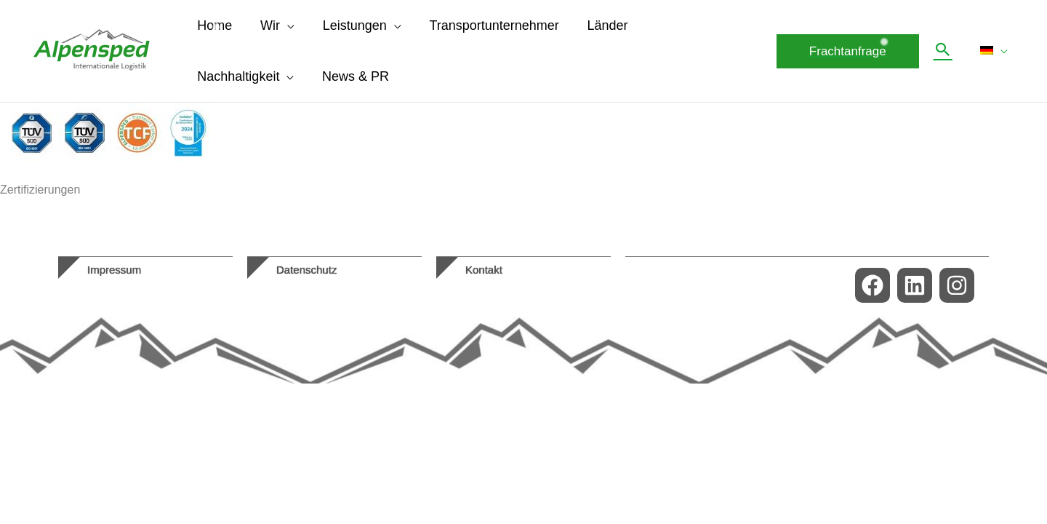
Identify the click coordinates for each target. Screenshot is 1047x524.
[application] (284, 25)
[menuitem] (996, 50)
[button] (851, 51)
